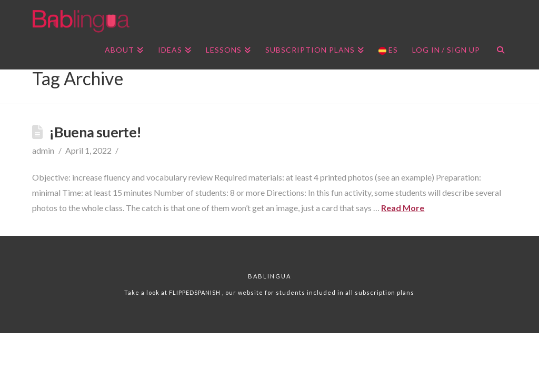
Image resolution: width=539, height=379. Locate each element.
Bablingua (269, 276)
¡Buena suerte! (95, 132)
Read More (402, 208)
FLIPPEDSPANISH (195, 292)
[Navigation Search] (496, 51)
